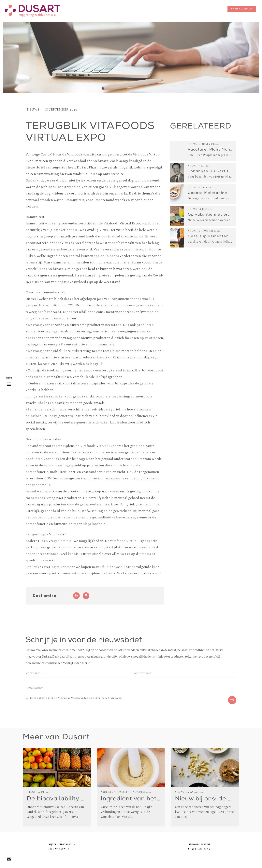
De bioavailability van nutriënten (76, 799)
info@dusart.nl (200, 844)
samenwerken (241, 9)
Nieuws (33, 109)
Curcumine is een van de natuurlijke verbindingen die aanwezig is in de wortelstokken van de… (126, 812)
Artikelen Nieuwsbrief (115, 792)
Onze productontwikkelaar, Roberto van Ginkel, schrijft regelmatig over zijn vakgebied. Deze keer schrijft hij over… (55, 812)
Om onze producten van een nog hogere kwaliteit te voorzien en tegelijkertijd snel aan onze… (205, 812)
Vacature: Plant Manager (214, 150)
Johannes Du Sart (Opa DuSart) (221, 171)
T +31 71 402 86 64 (199, 849)
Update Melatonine (207, 193)
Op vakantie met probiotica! (217, 215)
